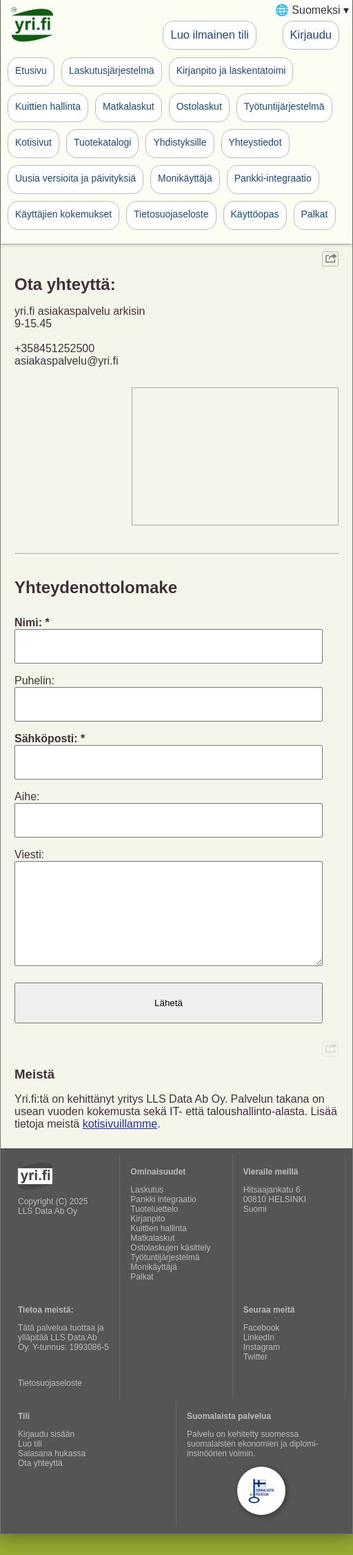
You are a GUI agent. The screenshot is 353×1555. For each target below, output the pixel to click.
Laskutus (146, 1210)
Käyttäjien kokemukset (63, 214)
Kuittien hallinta (48, 106)
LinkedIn (258, 1358)
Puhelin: (34, 680)
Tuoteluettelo (154, 1230)
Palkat (314, 214)
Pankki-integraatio (273, 178)
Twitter (255, 1377)
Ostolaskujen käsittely (170, 1268)
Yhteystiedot (255, 142)
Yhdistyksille (179, 142)
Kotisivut (33, 142)
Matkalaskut (128, 106)
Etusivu (31, 70)
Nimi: (28, 622)
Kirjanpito (147, 1239)
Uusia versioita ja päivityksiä (75, 178)
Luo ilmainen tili (209, 34)
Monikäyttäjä (185, 178)
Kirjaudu (311, 34)
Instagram (261, 1368)
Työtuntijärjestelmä (284, 106)
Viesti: (29, 854)
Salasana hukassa (51, 1474)
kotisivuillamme (120, 1144)
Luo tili (30, 1464)
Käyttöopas (255, 214)
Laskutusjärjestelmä (111, 70)
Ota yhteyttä (40, 1484)
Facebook (261, 1348)
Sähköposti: (46, 738)
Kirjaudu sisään (46, 1455)
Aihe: (26, 796)
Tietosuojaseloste (171, 214)
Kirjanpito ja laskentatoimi (231, 70)
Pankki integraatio (163, 1220)
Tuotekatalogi (103, 142)
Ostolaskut (199, 106)
